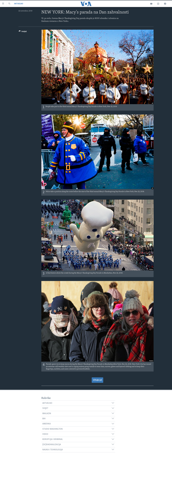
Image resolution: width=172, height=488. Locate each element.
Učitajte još (97, 380)
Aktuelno (18, 4)
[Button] (23, 32)
